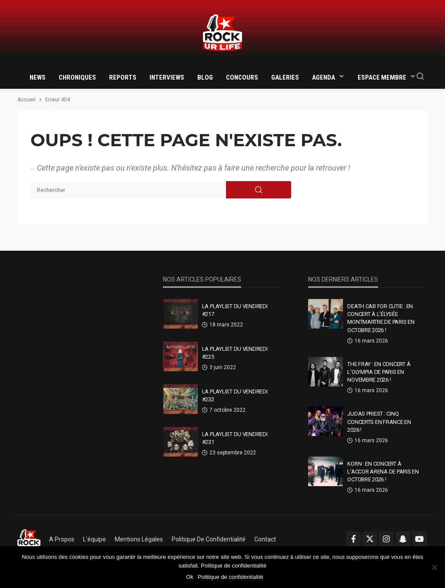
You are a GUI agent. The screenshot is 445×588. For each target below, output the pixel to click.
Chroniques (77, 77)
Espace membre (382, 77)
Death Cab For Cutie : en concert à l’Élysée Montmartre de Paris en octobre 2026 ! (380, 318)
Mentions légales (139, 539)
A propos (61, 539)
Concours (242, 77)
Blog (205, 77)
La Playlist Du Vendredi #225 (235, 353)
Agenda (323, 77)
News (38, 77)
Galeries (285, 77)
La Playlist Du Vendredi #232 (235, 395)
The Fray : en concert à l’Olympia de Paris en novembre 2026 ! (378, 372)
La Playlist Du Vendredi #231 (235, 438)
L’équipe (94, 539)
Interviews (166, 77)
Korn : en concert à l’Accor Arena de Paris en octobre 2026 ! (383, 471)
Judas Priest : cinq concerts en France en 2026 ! (379, 421)
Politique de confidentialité (209, 539)
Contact (265, 539)
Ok (189, 577)
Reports (122, 77)
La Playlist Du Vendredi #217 (235, 310)
